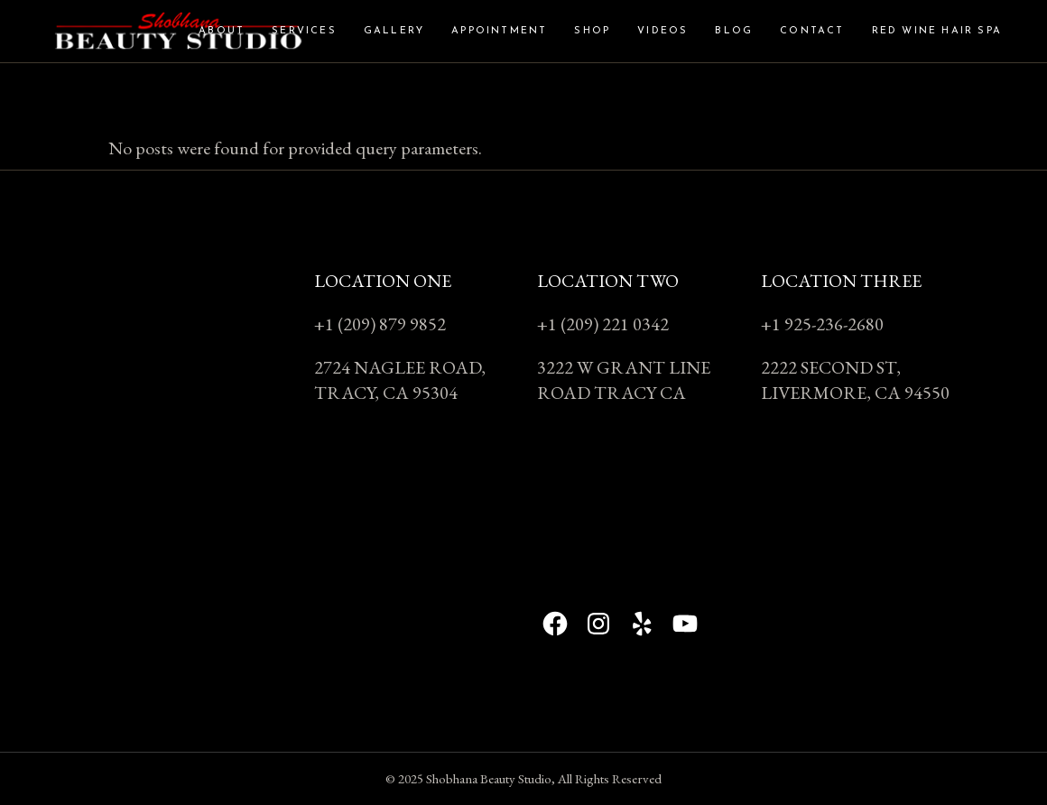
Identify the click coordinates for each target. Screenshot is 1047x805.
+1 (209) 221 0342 (603, 324)
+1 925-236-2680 (822, 324)
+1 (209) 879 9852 (380, 324)
